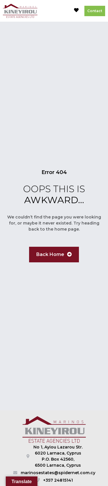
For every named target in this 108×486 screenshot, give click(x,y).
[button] (63, 11)
